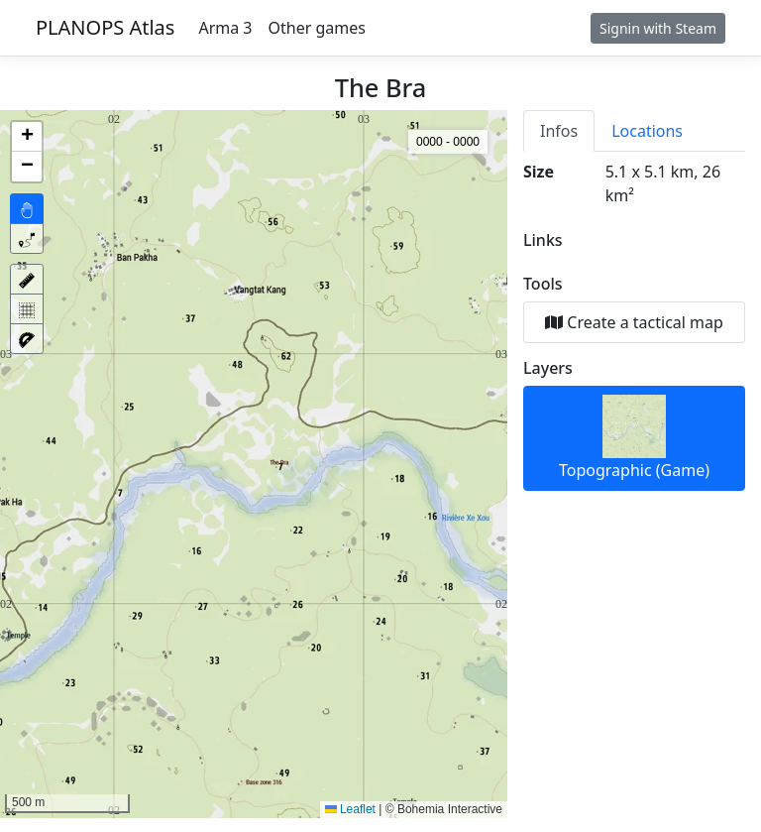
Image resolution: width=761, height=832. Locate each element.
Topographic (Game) (634, 438)
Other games (317, 28)
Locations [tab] (647, 131)
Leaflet (350, 809)
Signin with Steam (657, 28)
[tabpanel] (634, 325)
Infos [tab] (559, 131)
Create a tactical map (634, 322)
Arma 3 (225, 28)
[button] (27, 137)
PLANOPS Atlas (105, 27)
